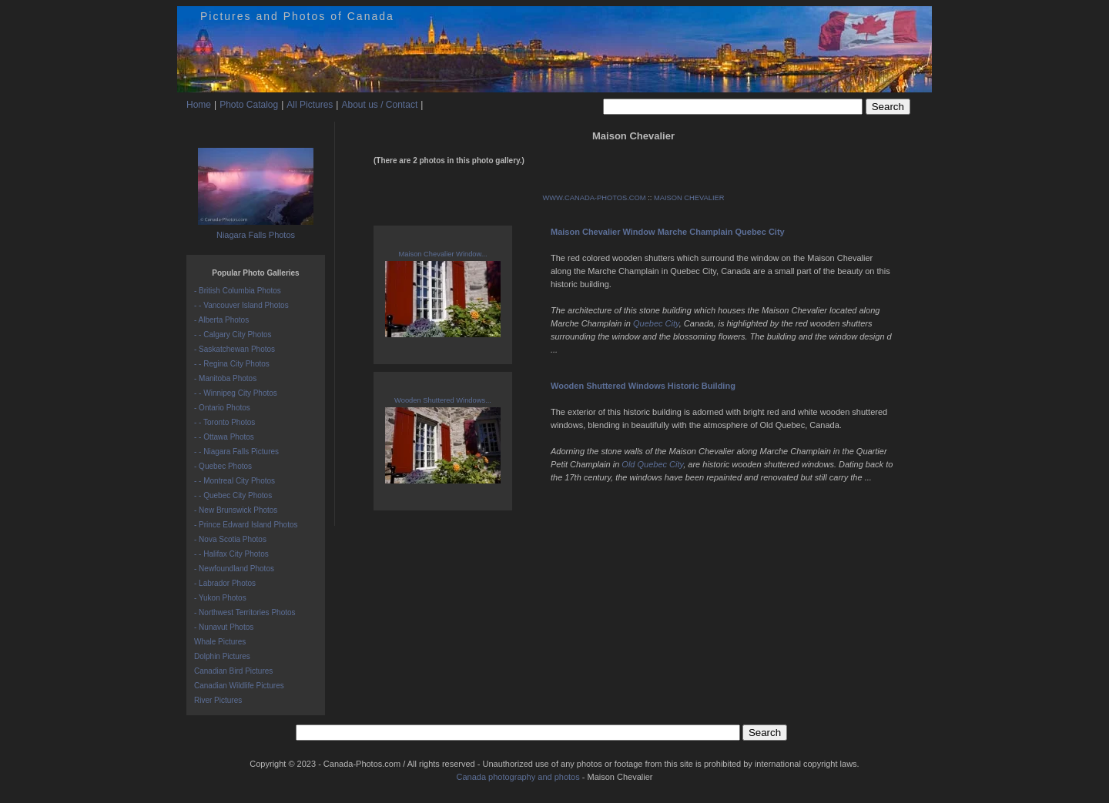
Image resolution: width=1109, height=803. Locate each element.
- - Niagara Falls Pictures (236, 451)
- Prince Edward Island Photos (246, 524)
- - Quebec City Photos (233, 495)
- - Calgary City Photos (233, 334)
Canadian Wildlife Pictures (239, 685)
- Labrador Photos (225, 583)
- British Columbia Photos (237, 290)
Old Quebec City (652, 464)
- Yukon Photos (220, 598)
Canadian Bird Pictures (233, 671)
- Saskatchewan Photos (234, 349)
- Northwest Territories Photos (245, 612)
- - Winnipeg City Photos (235, 393)
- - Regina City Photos (232, 364)
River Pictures (218, 700)
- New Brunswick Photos (235, 510)
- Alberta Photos (221, 320)
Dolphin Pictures (222, 656)
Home (198, 104)
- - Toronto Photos (224, 422)
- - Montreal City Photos (234, 481)
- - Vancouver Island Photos (241, 305)
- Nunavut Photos (223, 627)
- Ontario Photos (222, 407)
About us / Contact (379, 104)
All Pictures (309, 104)
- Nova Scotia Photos (230, 539)
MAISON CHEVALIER (689, 198)
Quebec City (656, 323)
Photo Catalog (248, 104)
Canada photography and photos (517, 776)
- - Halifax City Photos (231, 554)
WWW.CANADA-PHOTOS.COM (594, 198)
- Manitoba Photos (225, 378)
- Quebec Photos (223, 466)
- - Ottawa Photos (224, 437)
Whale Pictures (220, 641)
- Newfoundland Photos (234, 568)
